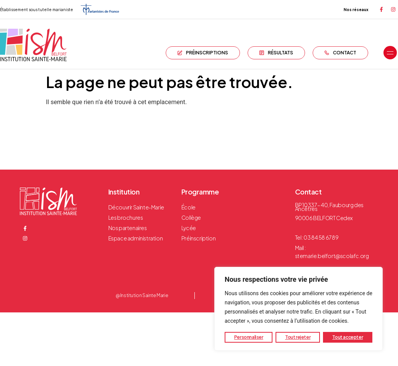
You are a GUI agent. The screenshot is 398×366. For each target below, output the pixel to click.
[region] (298, 309)
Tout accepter (347, 337)
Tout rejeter (297, 337)
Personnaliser (248, 337)
